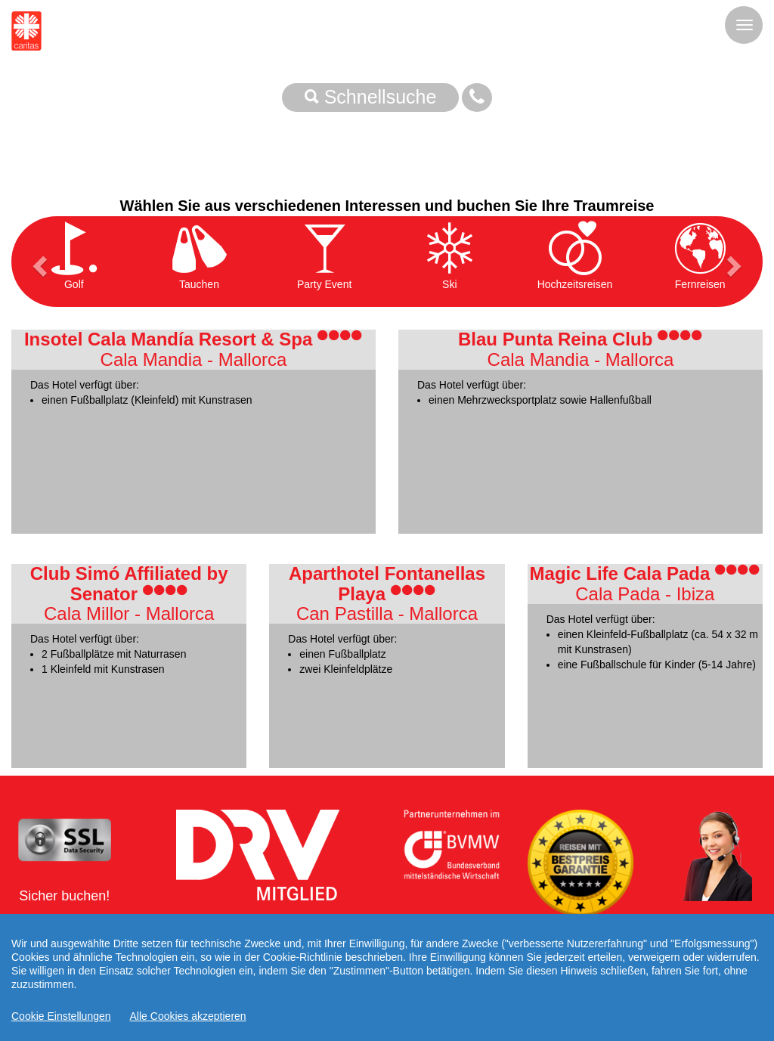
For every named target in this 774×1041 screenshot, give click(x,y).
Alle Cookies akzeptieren (188, 1016)
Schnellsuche (371, 96)
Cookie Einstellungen (61, 1016)
